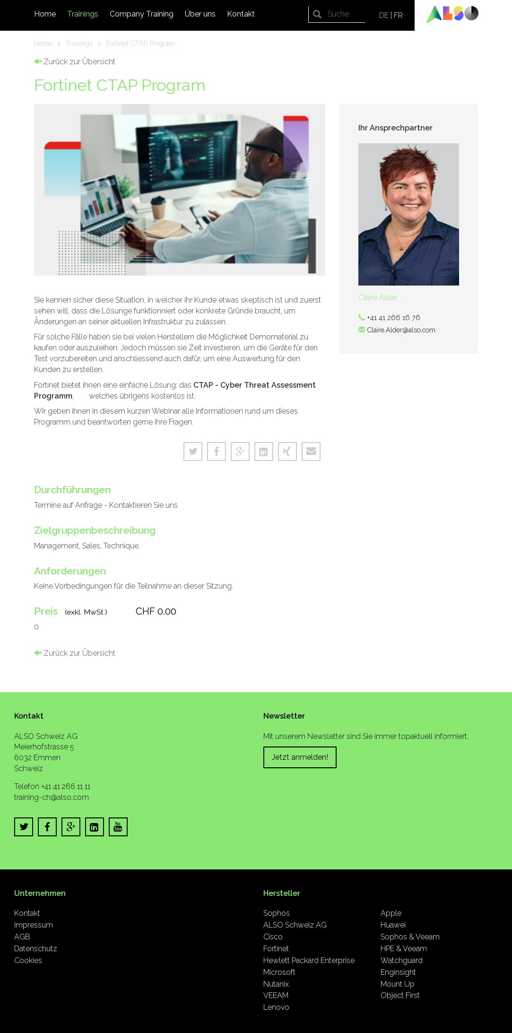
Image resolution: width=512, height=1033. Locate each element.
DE (384, 15)
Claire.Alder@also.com (401, 330)
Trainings (82, 13)
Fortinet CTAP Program (140, 43)
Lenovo (276, 1007)
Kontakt (241, 13)
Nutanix (276, 984)
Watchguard (402, 960)
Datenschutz (35, 948)
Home (45, 13)
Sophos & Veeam (410, 936)
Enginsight (398, 972)
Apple (391, 913)
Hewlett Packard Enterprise (309, 960)
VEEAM (275, 995)
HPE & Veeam (404, 948)
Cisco (273, 936)
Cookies (28, 960)
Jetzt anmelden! (300, 757)
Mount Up (398, 984)
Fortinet (276, 948)
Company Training (142, 13)
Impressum (33, 924)
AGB (22, 936)
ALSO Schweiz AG (295, 924)
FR (398, 15)
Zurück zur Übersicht (74, 61)
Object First (400, 995)
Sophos (276, 913)
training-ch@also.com (51, 797)
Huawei (393, 924)
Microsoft (279, 972)
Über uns (200, 13)
